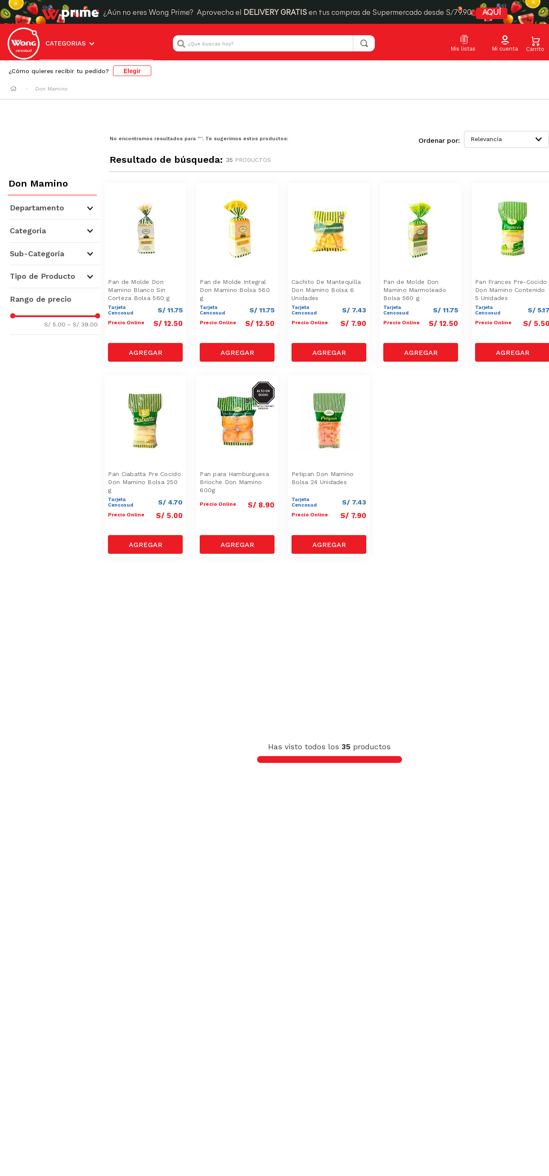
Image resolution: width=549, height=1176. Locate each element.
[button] (505, 43)
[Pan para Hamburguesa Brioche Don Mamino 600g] (237, 467)
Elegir (132, 71)
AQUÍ (491, 13)
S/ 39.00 (82, 324)
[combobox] (274, 43)
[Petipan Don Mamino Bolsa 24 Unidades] (328, 467)
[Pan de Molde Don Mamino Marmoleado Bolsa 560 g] (420, 274)
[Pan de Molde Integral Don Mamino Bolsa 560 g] (237, 274)
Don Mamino (51, 89)
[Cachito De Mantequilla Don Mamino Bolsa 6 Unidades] (328, 274)
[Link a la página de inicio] (13, 89)
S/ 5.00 (54, 324)
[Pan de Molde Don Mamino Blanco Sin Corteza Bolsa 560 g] (145, 274)
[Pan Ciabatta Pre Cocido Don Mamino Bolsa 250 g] (145, 467)
